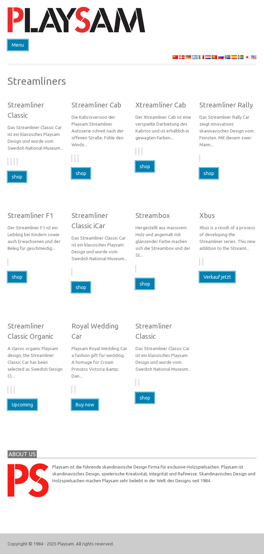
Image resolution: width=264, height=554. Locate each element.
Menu (18, 45)
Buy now (85, 404)
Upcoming (22, 404)
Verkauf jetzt (217, 277)
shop (17, 177)
